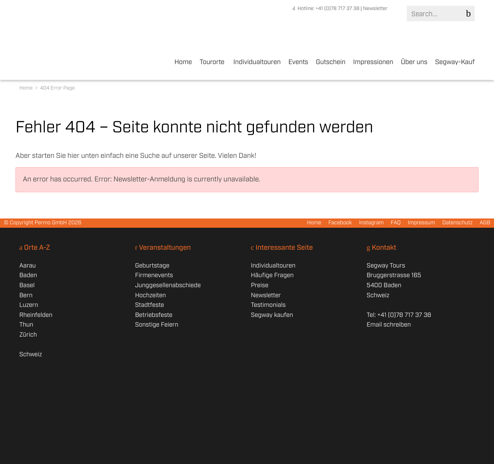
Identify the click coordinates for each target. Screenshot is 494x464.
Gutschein (330, 62)
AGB (485, 223)
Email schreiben (389, 325)
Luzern (28, 305)
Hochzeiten (150, 295)
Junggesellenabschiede (168, 285)
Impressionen (373, 62)
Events (298, 62)
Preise (259, 285)
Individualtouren (257, 62)
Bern (25, 295)
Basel (27, 285)
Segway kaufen (272, 315)
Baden (28, 275)
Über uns (414, 62)
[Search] (439, 14)
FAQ (396, 223)
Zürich (28, 335)
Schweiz (30, 355)
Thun (26, 325)
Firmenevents (154, 275)
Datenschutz (457, 223)
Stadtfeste (149, 305)
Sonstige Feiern (156, 325)
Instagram (371, 223)
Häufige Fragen (272, 275)
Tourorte (212, 62)
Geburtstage (152, 266)
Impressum (421, 223)
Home (183, 62)
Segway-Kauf (455, 62)
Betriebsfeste (154, 315)
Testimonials (268, 305)
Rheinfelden (35, 315)
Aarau (27, 266)
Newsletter (375, 8)
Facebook (340, 223)
